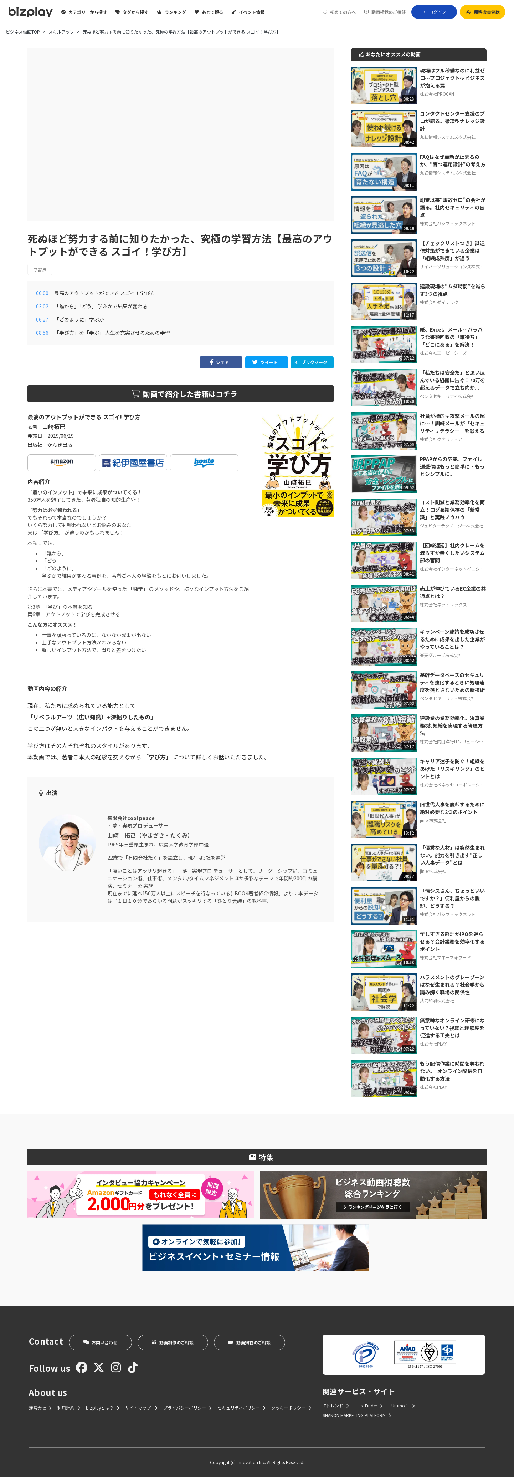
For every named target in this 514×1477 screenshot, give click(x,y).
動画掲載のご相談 (385, 12)
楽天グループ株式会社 (441, 655)
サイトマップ (141, 1408)
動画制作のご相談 (173, 1342)
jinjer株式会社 (433, 820)
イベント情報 (248, 12)
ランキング (171, 12)
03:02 (42, 306)
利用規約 (68, 1408)
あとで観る (209, 12)
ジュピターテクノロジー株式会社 (451, 525)
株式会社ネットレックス (443, 604)
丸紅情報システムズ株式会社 (448, 137)
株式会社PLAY (433, 1044)
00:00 (42, 293)
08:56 (42, 332)
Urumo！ (403, 1405)
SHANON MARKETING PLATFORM (357, 1415)
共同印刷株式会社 (437, 1000)
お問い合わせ (100, 1342)
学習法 (40, 269)
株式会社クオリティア (441, 439)
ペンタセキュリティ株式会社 (447, 396)
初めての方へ (339, 12)
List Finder (370, 1405)
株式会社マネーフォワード (445, 957)
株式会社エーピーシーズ (443, 353)
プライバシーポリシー (187, 1408)
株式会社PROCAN (437, 94)
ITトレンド (336, 1405)
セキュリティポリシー (241, 1408)
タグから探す (131, 12)
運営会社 (40, 1408)
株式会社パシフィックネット (448, 223)
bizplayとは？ (102, 1408)
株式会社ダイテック (439, 302)
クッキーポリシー (291, 1408)
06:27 (42, 319)
